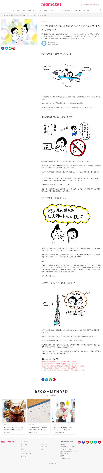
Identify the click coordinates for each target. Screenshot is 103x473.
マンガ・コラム (37, 10)
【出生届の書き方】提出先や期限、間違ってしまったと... (38, 428)
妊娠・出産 (86, 10)
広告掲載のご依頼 (65, 458)
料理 (29, 10)
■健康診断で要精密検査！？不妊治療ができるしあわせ (58, 361)
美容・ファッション (50, 10)
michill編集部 (51, 42)
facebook (2, 48)
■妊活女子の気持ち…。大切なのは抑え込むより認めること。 (60, 364)
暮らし (25, 10)
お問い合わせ (64, 453)
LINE (10, 48)
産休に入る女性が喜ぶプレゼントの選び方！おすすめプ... (63, 428)
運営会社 (62, 456)
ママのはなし (69, 10)
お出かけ (60, 10)
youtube (87, 442)
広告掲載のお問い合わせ (90, 4)
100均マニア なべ (33, 432)
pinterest (13, 48)
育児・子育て (17, 10)
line (91, 442)
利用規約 (62, 444)
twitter (6, 48)
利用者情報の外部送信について (68, 451)
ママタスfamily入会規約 (67, 447)
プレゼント (44, 449)
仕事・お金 (78, 10)
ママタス (51, 5)
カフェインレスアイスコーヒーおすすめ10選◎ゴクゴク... (13, 428)
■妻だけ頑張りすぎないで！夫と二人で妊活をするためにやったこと (63, 366)
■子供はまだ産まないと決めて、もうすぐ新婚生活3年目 (59, 368)
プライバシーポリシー (66, 449)
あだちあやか (7, 432)
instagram (79, 442)
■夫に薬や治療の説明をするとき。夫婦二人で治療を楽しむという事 (63, 370)
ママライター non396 (59, 432)
